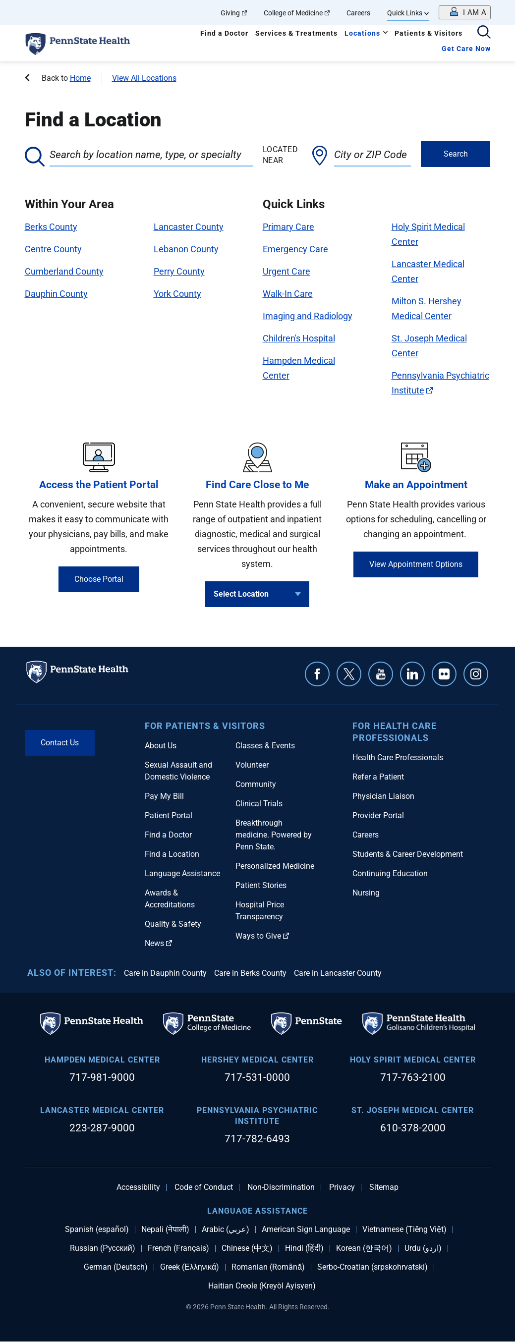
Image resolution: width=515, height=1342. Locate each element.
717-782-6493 (257, 1139)
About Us (160, 745)
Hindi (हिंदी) (304, 1248)
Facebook (317, 674)
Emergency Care (295, 249)
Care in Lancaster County (338, 973)
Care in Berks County (250, 973)
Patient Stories (260, 885)
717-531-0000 (257, 1077)
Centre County (53, 249)
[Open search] (484, 33)
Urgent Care (286, 271)
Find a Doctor (224, 33)
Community (255, 784)
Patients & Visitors (428, 33)
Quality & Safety (173, 924)
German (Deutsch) (116, 1267)
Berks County (51, 227)
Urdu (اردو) (423, 1248)
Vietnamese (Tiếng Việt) (404, 1229)
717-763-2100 (413, 1077)
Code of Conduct (203, 1187)
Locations (362, 33)
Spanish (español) (97, 1229)
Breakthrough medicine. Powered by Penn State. (273, 834)
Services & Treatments (296, 33)
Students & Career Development (407, 854)
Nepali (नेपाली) (165, 1229)
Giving (234, 13)
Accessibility (138, 1187)
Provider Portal (378, 815)
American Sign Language (306, 1229)
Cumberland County (64, 271)
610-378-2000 (413, 1128)
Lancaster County (189, 227)
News (158, 943)
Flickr (444, 674)
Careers (358, 13)
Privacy (342, 1187)
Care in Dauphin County (165, 973)
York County (177, 293)
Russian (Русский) (102, 1248)
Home (80, 78)
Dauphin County (56, 293)
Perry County (179, 271)
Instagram (475, 674)
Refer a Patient (378, 777)
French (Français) (178, 1248)
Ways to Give (262, 936)
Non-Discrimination (281, 1187)
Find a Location (172, 854)
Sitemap (384, 1187)
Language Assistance (182, 873)
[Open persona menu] (464, 12)
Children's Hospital (299, 338)
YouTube (380, 674)
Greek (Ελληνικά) (189, 1267)
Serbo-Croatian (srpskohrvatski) (372, 1267)
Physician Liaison (383, 796)
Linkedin (412, 674)
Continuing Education (390, 873)
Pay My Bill (164, 796)
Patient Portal (168, 815)
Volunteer (252, 765)
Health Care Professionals (397, 757)
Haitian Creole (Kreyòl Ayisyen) (262, 1286)
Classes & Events (265, 745)
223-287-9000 (102, 1128)
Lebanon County (186, 249)
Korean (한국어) (364, 1248)
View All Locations (144, 78)
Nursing (366, 892)
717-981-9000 (102, 1077)
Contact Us (60, 742)
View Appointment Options (415, 564)
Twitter (349, 674)
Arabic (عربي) (225, 1229)
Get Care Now (466, 49)
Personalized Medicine (274, 866)
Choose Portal (98, 579)
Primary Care (288, 227)
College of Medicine (297, 13)
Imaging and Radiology (307, 316)
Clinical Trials (259, 803)
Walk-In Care (288, 293)
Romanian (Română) (268, 1267)
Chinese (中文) (247, 1248)
